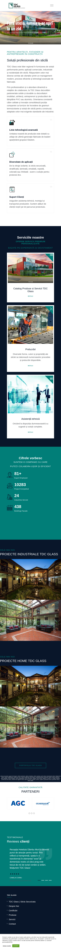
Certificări (13, 910)
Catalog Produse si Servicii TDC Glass (30, 290)
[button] (27, 813)
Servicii (12, 919)
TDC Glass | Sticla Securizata (22, 902)
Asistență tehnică (30, 418)
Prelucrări (30, 349)
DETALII (30, 296)
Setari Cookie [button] (7, 946)
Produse (12, 915)
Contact (12, 924)
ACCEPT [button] (15, 945)
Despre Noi (14, 906)
